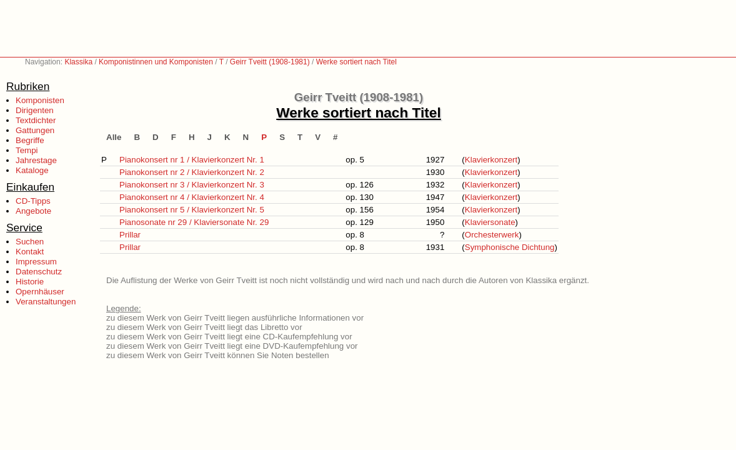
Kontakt (30, 251)
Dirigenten (35, 110)
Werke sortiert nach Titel (356, 62)
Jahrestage (36, 160)
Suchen (30, 241)
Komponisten (40, 100)
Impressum (36, 261)
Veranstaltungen (46, 301)
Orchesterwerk (492, 234)
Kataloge (32, 170)
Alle (113, 137)
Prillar (130, 234)
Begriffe (30, 140)
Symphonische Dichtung (510, 247)
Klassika (78, 62)
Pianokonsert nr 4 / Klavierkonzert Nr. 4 (191, 197)
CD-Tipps (33, 201)
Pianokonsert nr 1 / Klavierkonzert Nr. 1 (191, 159)
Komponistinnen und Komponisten (156, 62)
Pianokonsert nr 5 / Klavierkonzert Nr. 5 (191, 209)
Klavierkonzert (491, 159)
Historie (30, 281)
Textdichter (36, 120)
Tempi (27, 150)
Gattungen (35, 130)
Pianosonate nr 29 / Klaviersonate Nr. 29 (194, 222)
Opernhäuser (40, 291)
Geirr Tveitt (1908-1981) (270, 62)
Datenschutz (39, 271)
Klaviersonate (490, 222)
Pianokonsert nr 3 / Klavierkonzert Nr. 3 (191, 184)
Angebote (33, 211)
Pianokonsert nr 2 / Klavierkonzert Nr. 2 (191, 172)
